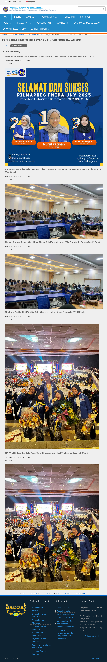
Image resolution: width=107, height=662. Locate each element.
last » (85, 593)
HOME (6, 16)
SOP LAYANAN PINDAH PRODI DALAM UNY (26, 34)
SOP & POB (85, 16)
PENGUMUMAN (44, 22)
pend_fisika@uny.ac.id (89, 636)
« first (23, 593)
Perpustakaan (63, 607)
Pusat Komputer (64, 611)
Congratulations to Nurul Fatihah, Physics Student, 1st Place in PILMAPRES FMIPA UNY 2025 (49, 56)
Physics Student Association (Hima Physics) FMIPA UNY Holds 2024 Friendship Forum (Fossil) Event (52, 242)
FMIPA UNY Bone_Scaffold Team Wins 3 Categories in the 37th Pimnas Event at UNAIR (46, 453)
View (6, 46)
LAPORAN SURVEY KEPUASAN (87, 22)
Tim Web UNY (98, 658)
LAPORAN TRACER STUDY (14, 28)
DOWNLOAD (62, 22)
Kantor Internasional (65, 614)
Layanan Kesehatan (65, 617)
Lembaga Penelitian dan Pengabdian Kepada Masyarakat (65, 624)
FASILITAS (7, 22)
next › (78, 593)
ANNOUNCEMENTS (40, 28)
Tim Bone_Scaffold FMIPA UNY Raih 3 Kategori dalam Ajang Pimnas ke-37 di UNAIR (45, 312)
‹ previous (33, 593)
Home (3, 34)
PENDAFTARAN (24, 22)
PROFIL (17, 16)
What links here (19, 45)
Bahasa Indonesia (13, 1)
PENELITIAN (69, 16)
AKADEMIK (31, 16)
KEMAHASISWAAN (50, 16)
